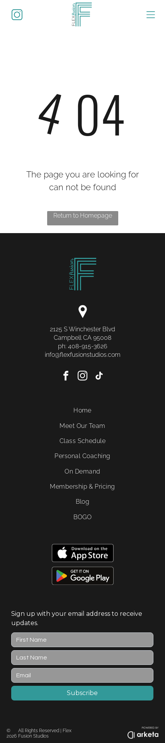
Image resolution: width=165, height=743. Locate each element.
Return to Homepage (82, 215)
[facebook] (66, 377)
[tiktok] (99, 377)
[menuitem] (82, 410)
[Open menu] (150, 14)
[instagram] (82, 377)
